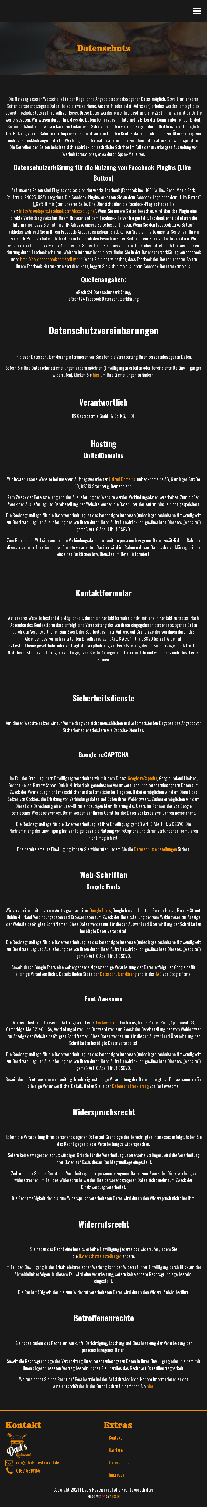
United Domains (122, 479)
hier (96, 375)
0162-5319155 (28, 1470)
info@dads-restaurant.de (37, 1462)
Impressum (118, 1474)
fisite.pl (115, 1496)
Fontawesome (107, 1022)
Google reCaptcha (142, 778)
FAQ (159, 974)
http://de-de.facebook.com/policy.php (51, 259)
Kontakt (115, 1438)
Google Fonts (100, 910)
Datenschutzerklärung (118, 974)
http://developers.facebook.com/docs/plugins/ (57, 211)
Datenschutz (119, 1462)
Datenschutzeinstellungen (155, 849)
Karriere (116, 1450)
